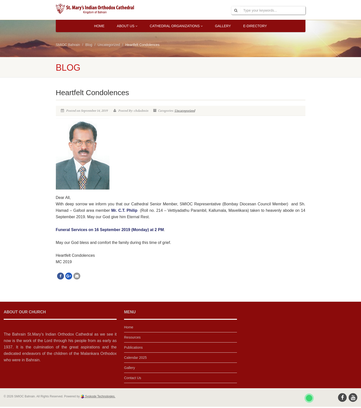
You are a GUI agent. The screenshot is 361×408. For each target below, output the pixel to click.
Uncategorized (184, 111)
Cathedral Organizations (176, 26)
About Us (127, 26)
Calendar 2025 (135, 358)
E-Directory (255, 26)
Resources (132, 337)
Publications (133, 347)
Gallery (223, 26)
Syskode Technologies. (99, 396)
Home (99, 26)
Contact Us (132, 378)
